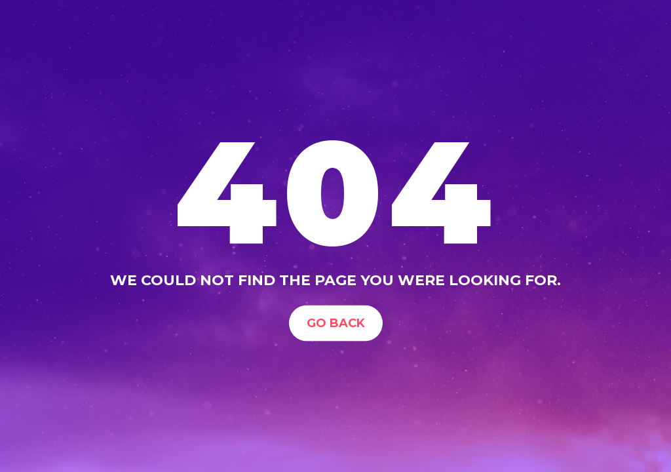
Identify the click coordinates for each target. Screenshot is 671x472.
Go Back (336, 322)
